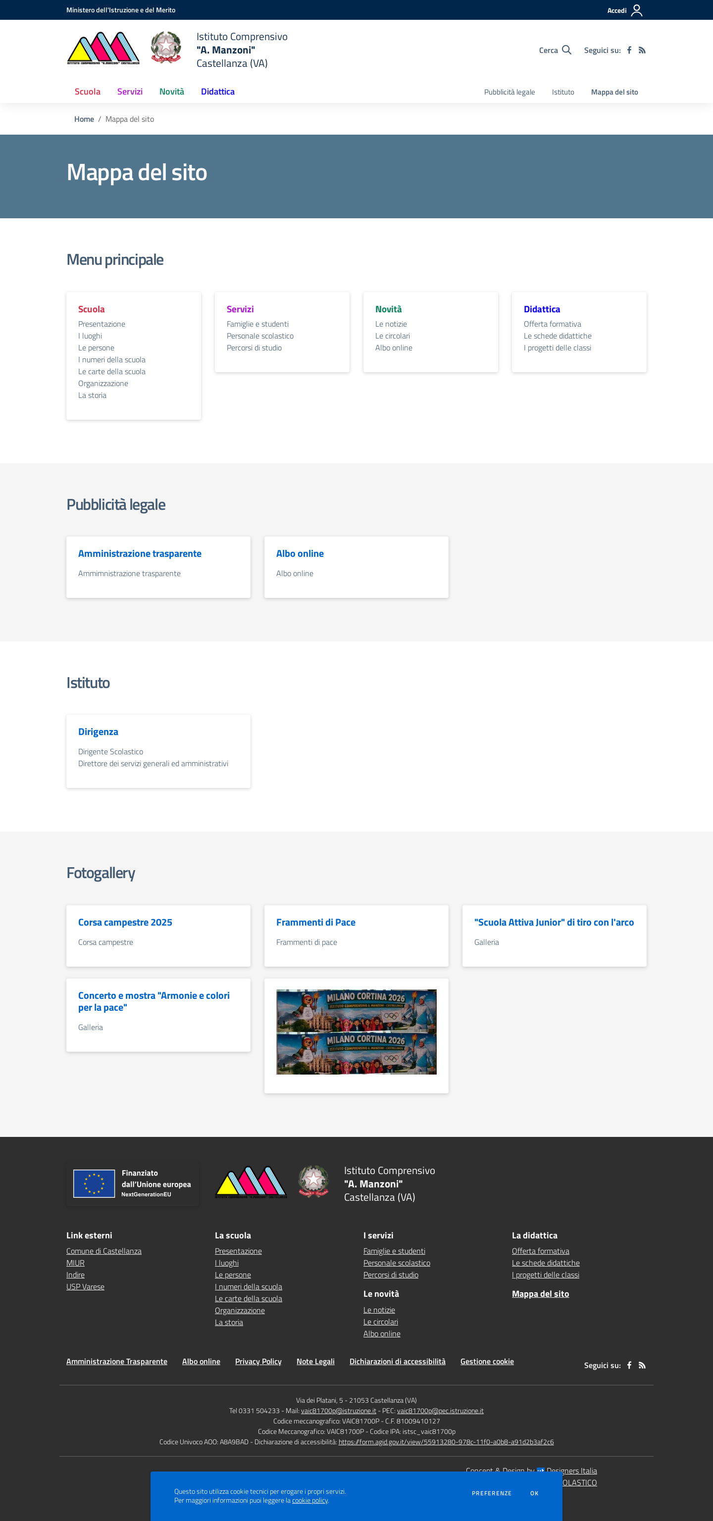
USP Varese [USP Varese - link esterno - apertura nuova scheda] (85, 1286)
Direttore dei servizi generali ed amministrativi (153, 763)
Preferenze (492, 1493)
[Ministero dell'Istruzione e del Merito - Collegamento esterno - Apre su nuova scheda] (120, 9)
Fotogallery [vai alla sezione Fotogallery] (100, 872)
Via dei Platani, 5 (319, 1400)
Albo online (393, 347)
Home (84, 119)
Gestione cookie (487, 1361)
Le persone (96, 347)
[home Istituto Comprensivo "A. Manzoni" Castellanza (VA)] (177, 50)
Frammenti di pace (306, 942)
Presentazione (101, 324)
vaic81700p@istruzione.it (338, 1410)
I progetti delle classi (557, 347)
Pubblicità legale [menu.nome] (509, 92)
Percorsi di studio (254, 347)
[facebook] (629, 50)
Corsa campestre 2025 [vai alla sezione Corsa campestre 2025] (125, 922)
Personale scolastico (260, 336)
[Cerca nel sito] (555, 50)
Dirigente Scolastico (110, 751)
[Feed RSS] (642, 50)
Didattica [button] (218, 91)
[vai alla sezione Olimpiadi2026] (356, 1010)
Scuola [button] (88, 91)
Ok (534, 1493)
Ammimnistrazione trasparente (129, 573)
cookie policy (310, 1500)
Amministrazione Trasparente (116, 1361)
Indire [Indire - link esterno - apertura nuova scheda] (75, 1274)
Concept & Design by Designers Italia (531, 1470)
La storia (92, 395)
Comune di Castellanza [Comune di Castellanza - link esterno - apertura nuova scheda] (104, 1251)
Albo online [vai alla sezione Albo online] (300, 553)
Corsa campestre (105, 942)
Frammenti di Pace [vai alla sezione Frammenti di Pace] (316, 922)
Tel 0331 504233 (254, 1410)
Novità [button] (171, 91)
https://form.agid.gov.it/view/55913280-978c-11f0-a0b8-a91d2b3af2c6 (446, 1441)
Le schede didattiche (558, 336)
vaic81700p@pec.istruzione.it (440, 1410)
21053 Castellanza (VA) (383, 1400)
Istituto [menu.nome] (563, 92)
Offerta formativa (552, 324)
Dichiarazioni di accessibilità (398, 1361)
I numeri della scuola (112, 359)
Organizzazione (103, 383)
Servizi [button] (130, 91)
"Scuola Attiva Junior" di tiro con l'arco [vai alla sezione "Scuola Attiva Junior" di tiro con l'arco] (554, 922)
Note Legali (316, 1361)
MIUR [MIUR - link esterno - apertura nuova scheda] (75, 1263)
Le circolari (392, 336)
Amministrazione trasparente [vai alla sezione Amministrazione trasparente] (140, 553)
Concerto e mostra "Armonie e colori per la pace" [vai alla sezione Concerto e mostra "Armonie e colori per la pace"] (154, 1001)
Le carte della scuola (112, 371)
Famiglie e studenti (258, 324)
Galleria (486, 942)
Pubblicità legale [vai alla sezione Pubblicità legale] (115, 504)
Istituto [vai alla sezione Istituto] (88, 682)
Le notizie (391, 324)
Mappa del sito (614, 92)
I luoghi (90, 336)
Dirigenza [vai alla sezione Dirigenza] (98, 731)
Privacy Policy (258, 1361)
